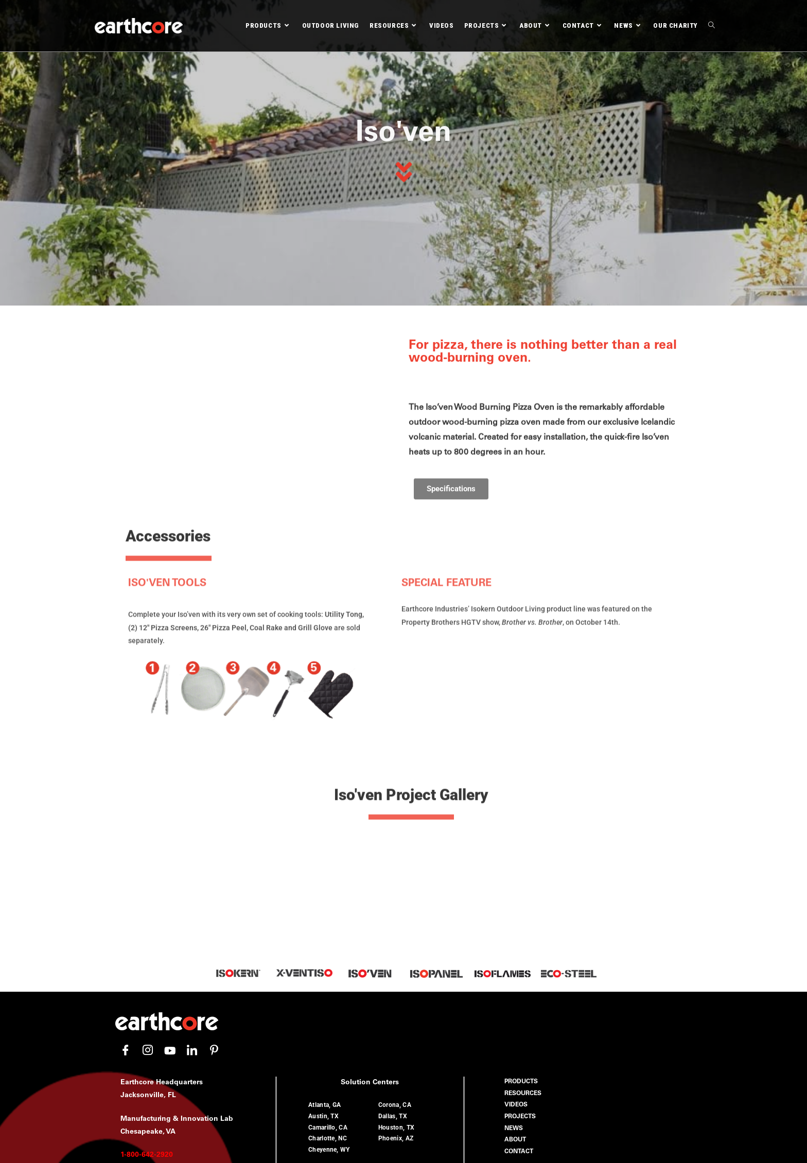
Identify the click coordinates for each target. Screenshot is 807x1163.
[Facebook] (125, 914)
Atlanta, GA (324, 968)
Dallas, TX (392, 979)
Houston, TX (396, 990)
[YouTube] (170, 914)
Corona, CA (394, 968)
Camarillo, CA (327, 990)
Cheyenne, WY (329, 1012)
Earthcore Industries (428, 1152)
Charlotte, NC (327, 1001)
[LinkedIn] (192, 914)
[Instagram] (147, 914)
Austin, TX (323, 979)
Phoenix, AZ (395, 1001)
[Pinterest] (214, 914)
